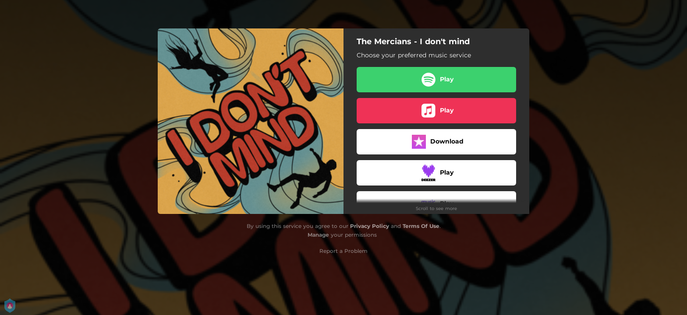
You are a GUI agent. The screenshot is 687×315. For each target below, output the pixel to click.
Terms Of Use (421, 226)
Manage (318, 234)
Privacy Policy (369, 226)
